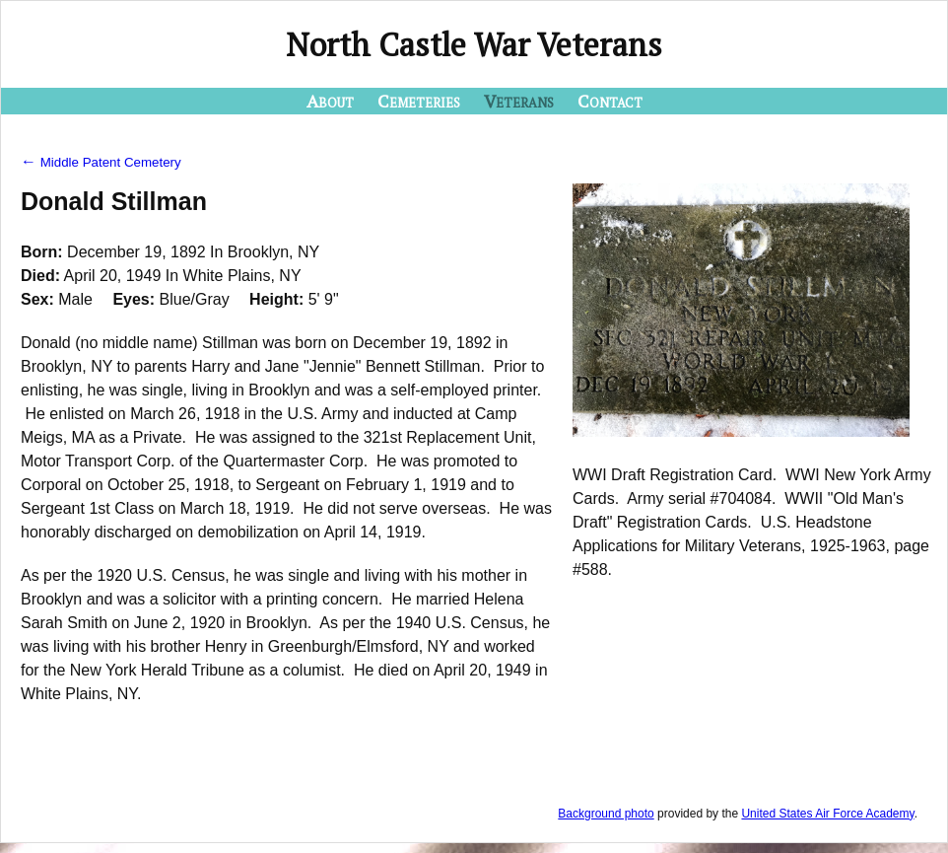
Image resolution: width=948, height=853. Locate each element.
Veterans (519, 100)
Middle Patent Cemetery (101, 162)
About (330, 100)
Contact (610, 100)
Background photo (605, 813)
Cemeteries (418, 100)
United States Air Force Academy (827, 813)
